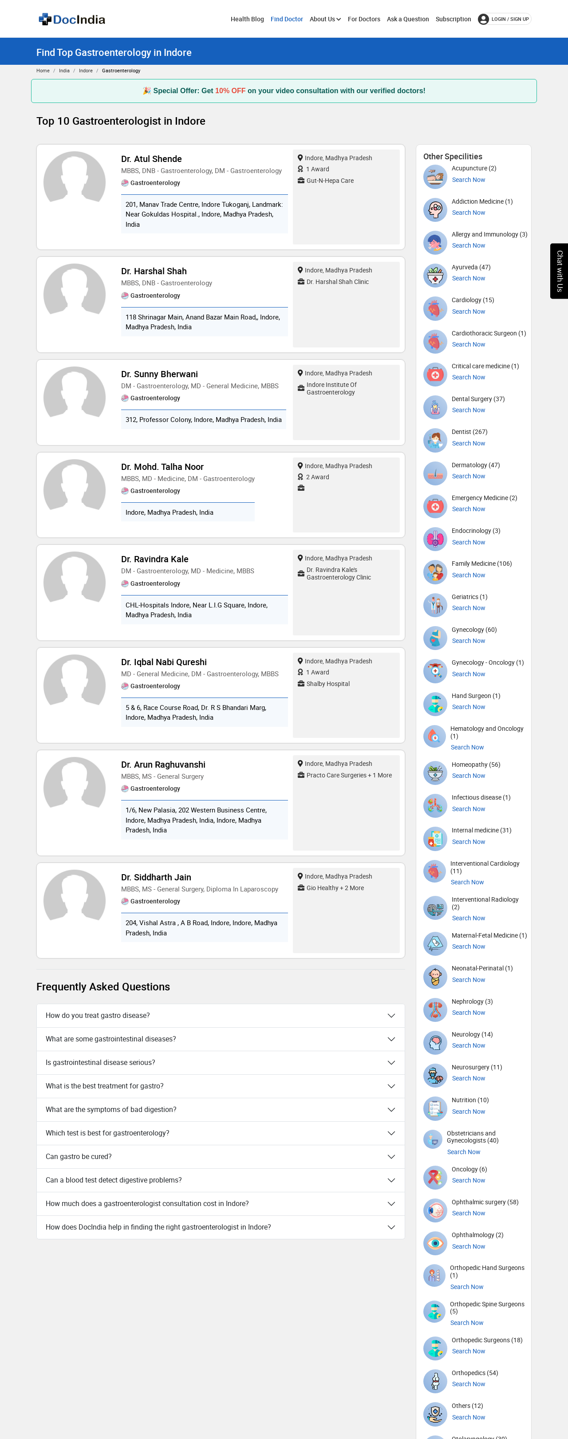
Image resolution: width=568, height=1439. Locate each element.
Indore (86, 70)
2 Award (313, 477)
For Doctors (364, 19)
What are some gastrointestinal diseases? (111, 1039)
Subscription (453, 19)
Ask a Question (408, 19)
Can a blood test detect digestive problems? (114, 1180)
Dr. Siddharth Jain (156, 877)
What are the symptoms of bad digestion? (111, 1109)
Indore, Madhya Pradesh (335, 158)
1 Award (313, 169)
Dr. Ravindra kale (155, 559)
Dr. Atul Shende (151, 159)
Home (43, 70)
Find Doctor (287, 19)
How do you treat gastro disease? (98, 1015)
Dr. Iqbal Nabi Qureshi (164, 662)
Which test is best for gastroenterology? (108, 1133)
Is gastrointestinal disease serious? (100, 1062)
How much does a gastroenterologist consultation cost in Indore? (147, 1203)
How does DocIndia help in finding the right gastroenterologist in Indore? (158, 1227)
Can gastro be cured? (79, 1156)
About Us (325, 19)
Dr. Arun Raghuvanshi (163, 764)
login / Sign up (503, 19)
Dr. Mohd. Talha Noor (162, 467)
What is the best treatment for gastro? (105, 1086)
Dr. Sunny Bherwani (159, 374)
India (64, 70)
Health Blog (247, 19)
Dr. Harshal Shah (154, 271)
